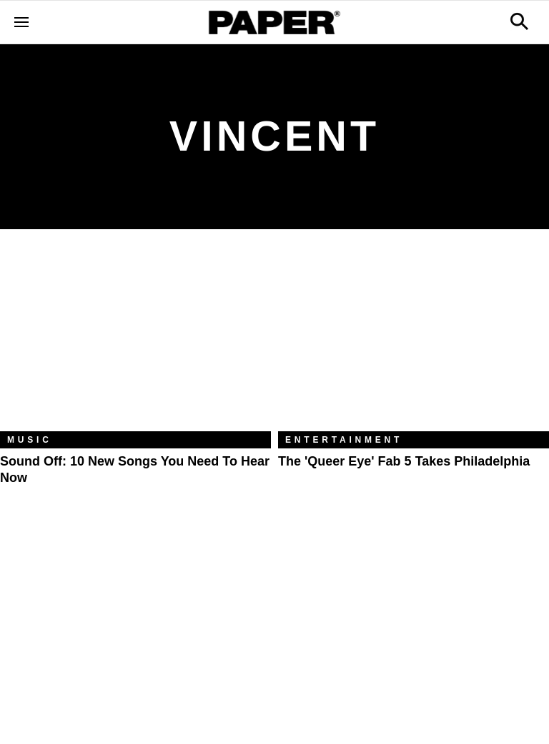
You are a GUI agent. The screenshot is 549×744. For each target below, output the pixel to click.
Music (29, 440)
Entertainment (343, 440)
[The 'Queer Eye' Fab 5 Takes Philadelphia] (413, 341)
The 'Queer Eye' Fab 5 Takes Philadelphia (404, 461)
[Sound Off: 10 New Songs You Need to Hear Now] (135, 341)
